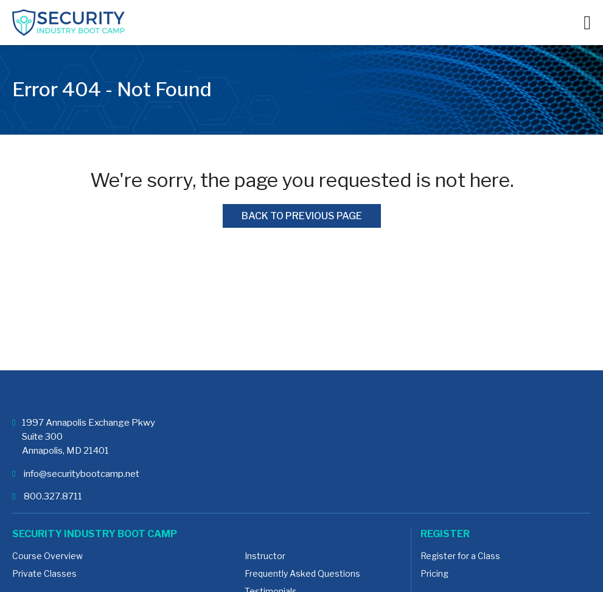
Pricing (434, 573)
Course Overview (47, 556)
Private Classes (44, 573)
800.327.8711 (47, 496)
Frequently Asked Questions (302, 573)
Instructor (265, 556)
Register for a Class (460, 556)
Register (445, 534)
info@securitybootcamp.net (75, 473)
